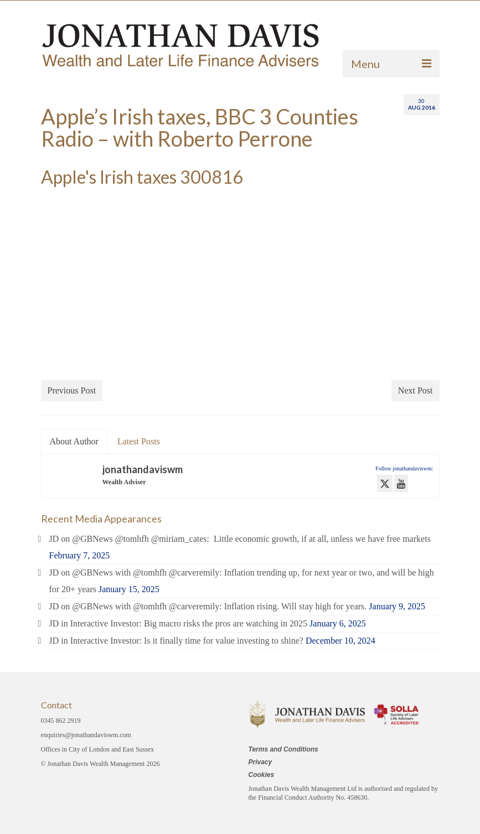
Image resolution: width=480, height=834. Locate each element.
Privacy (260, 762)
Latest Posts (138, 441)
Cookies (262, 775)
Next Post (415, 390)
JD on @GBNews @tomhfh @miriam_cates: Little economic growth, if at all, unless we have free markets (240, 538)
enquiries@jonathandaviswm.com (86, 735)
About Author (74, 441)
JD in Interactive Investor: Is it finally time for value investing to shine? (176, 640)
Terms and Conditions (283, 749)
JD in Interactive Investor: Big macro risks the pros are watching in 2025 (178, 623)
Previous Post (72, 390)
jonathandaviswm (142, 469)
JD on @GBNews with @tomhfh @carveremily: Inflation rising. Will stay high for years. (208, 606)
